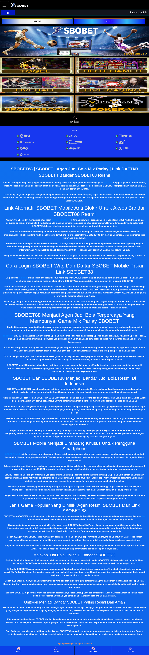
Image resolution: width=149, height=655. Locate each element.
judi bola (23, 278)
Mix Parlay (8, 336)
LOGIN (109, 21)
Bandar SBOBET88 (61, 220)
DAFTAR (37, 21)
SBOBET (107, 182)
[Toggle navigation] (4, 5)
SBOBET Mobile (13, 454)
